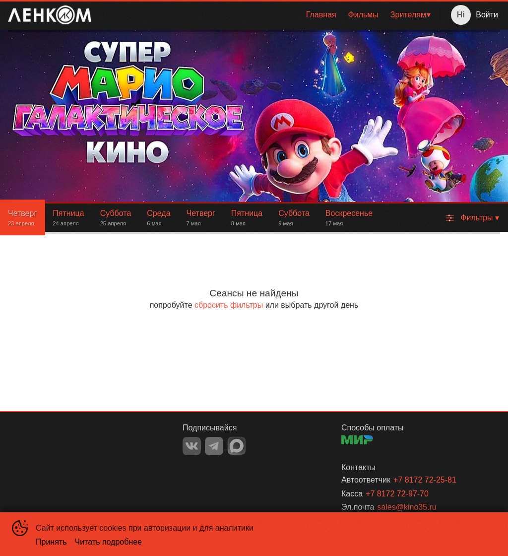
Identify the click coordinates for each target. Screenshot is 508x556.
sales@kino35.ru (406, 507)
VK (192, 446)
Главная (321, 14)
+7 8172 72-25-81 (424, 480)
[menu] (267, 15)
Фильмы (363, 14)
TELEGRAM (214, 446)
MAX (236, 445)
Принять (51, 542)
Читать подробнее (108, 542)
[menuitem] (321, 15)
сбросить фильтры (228, 305)
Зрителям (408, 14)
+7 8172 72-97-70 (397, 493)
